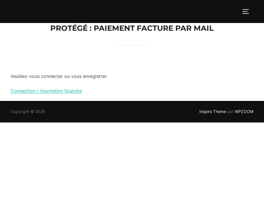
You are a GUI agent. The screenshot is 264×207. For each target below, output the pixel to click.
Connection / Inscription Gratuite (46, 91)
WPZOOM (244, 111)
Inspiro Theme (212, 111)
